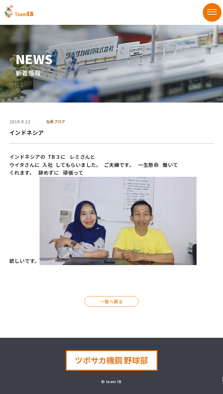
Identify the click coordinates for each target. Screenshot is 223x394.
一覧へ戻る (111, 301)
